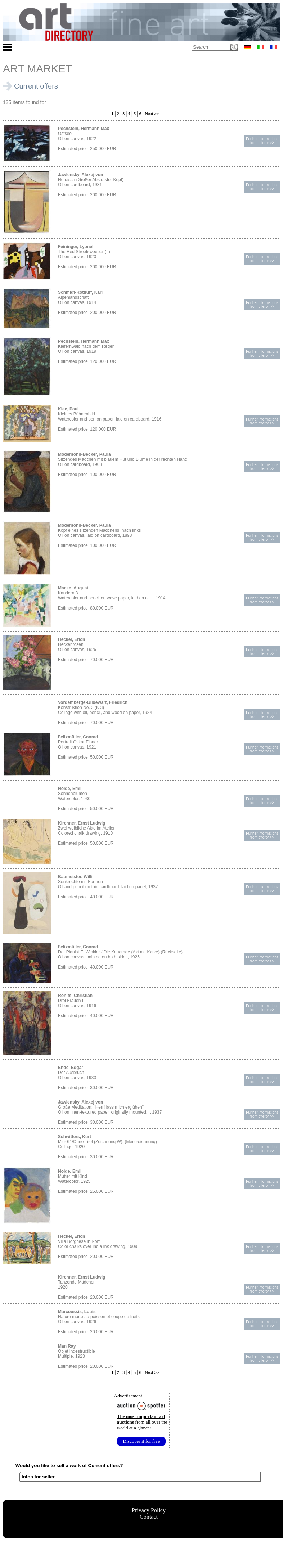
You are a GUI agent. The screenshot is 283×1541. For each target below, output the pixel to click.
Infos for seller (38, 1476)
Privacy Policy (149, 1510)
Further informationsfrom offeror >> (262, 141)
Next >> (151, 114)
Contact (149, 1517)
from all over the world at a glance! (142, 1422)
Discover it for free (141, 1441)
